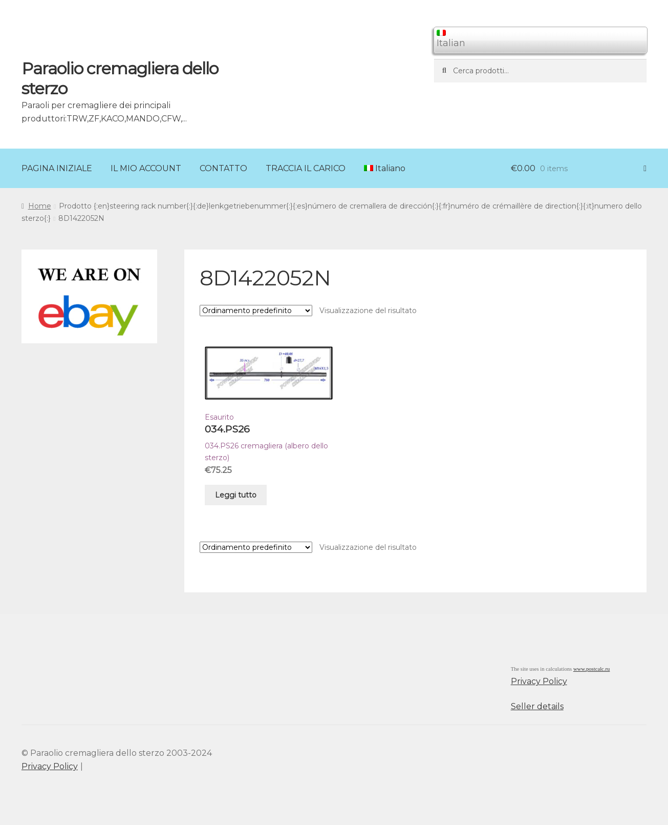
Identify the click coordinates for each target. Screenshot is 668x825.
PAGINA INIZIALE (56, 168)
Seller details (537, 706)
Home (39, 206)
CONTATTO (223, 168)
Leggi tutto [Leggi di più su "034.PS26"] (235, 495)
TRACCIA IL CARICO (306, 168)
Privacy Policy (539, 681)
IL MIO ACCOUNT (146, 168)
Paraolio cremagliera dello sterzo (119, 78)
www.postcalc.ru (591, 669)
